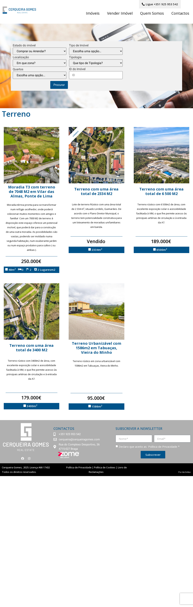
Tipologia (75, 57)
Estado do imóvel (24, 45)
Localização (21, 57)
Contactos (180, 13)
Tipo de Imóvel (79, 45)
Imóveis (93, 13)
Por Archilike (184, 472)
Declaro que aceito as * (149, 446)
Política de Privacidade (162, 446)
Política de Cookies (104, 467)
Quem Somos (152, 13)
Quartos (18, 69)
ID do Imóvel (77, 69)
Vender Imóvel (120, 13)
